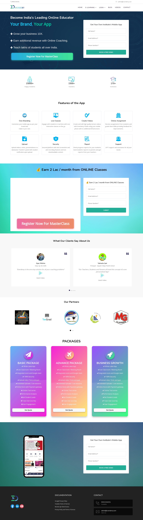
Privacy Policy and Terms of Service (65, 509)
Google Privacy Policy (61, 501)
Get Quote (28, 410)
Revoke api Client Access (62, 507)
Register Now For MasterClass (42, 56)
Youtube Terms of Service (62, 504)
